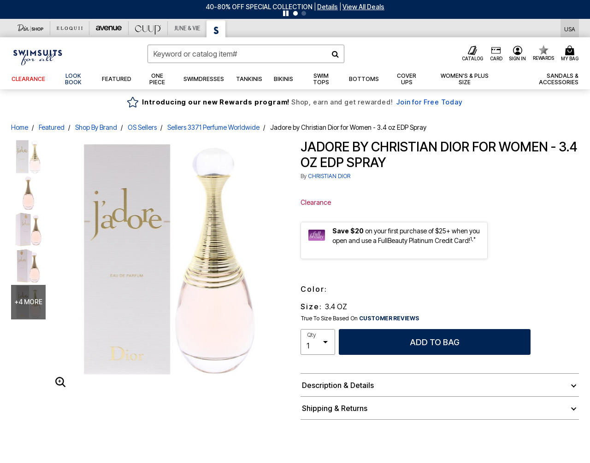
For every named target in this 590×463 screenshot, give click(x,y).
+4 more (28, 302)
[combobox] (246, 54)
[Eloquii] (69, 28)
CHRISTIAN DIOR (329, 176)
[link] (73, 79)
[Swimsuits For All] (216, 28)
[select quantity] (318, 342)
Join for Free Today (429, 102)
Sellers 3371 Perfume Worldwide (213, 127)
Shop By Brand (96, 127)
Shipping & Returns (334, 408)
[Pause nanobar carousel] (285, 13)
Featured (52, 127)
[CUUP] (148, 28)
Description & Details (338, 385)
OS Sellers (142, 127)
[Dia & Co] (30, 28)
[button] (327, 7)
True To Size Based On (360, 318)
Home (19, 127)
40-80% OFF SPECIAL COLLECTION (259, 7)
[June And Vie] (187, 28)
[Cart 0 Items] (571, 54)
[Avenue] (109, 28)
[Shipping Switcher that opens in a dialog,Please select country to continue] (570, 28)
